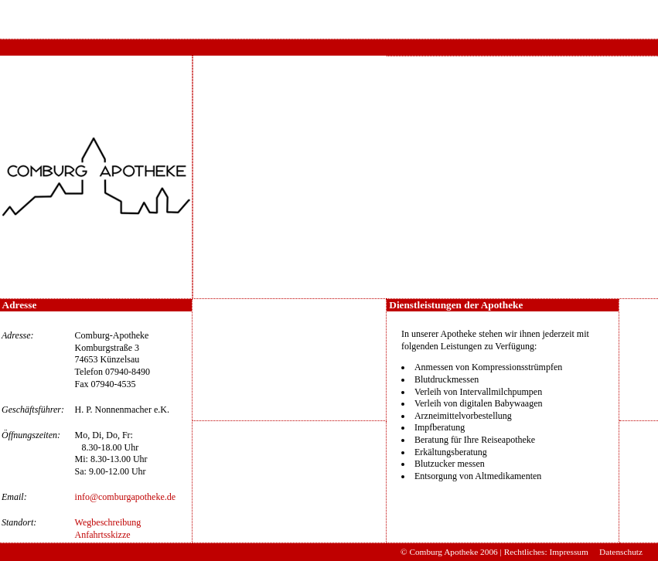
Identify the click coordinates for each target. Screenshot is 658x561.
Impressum (568, 551)
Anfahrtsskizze (103, 534)
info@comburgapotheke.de (125, 496)
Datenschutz (621, 551)
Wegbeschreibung (108, 522)
